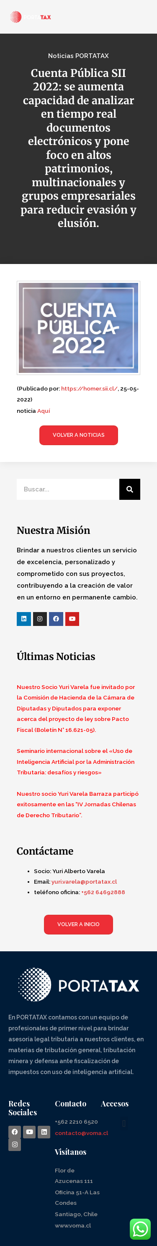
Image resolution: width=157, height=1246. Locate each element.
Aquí (43, 410)
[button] (124, 1123)
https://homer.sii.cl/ (89, 388)
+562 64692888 (103, 892)
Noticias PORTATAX (78, 56)
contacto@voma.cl (81, 1133)
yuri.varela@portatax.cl (84, 881)
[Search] (129, 489)
